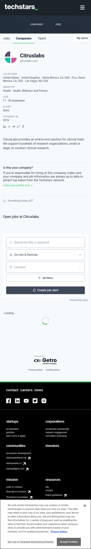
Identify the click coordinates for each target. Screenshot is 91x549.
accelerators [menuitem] (12, 429)
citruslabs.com (29, 60)
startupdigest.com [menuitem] (15, 468)
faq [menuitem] (47, 487)
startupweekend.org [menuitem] (16, 457)
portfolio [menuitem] (10, 432)
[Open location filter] (80, 267)
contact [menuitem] (49, 490)
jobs (6, 38)
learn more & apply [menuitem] (16, 436)
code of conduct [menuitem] (14, 487)
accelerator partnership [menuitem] (57, 429)
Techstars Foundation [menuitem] (17, 497)
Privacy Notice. (59, 533)
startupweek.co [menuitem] (14, 463)
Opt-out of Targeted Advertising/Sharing (31, 543)
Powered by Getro (79, 300)
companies (23, 38)
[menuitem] (82, 7)
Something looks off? (18, 200)
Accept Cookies (69, 543)
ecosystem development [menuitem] (18, 453)
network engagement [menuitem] (56, 432)
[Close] (85, 508)
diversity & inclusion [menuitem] (16, 491)
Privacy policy (35, 370)
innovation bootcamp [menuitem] (56, 436)
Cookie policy (53, 370)
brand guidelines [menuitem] (54, 495)
